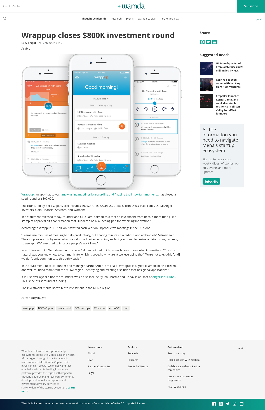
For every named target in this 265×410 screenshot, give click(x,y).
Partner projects (169, 18)
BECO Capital (45, 308)
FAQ (90, 359)
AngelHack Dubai (163, 277)
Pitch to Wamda (177, 386)
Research (116, 18)
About (6, 6)
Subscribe (251, 6)
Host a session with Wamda (184, 359)
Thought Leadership (94, 18)
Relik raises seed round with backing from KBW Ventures (228, 83)
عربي (259, 18)
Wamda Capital (147, 18)
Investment (64, 308)
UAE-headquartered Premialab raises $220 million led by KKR (229, 67)
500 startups (82, 308)
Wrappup (28, 194)
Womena (99, 308)
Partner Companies (99, 366)
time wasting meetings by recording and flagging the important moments (109, 194)
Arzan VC (114, 308)
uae (126, 308)
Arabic (26, 49)
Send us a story (176, 353)
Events (130, 18)
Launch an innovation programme (180, 378)
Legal (91, 373)
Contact (16, 6)
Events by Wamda (138, 366)
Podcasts (133, 353)
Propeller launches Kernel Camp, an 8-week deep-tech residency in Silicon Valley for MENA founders (228, 104)
